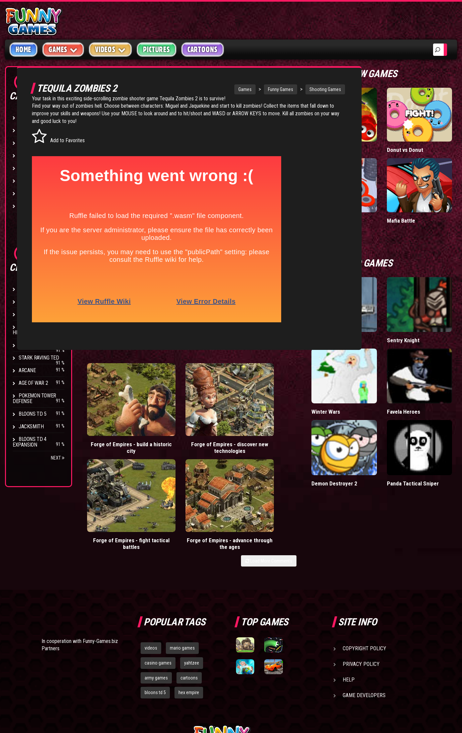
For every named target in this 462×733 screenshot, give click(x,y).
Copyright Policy (364, 556)
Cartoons (202, 49)
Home (23, 49)
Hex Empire (32, 314)
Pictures (156, 49)
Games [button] (63, 49)
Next (57, 458)
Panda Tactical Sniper (428, 397)
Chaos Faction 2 (37, 345)
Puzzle (27, 130)
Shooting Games (324, 89)
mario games (182, 555)
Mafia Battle (433, 184)
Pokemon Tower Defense (34, 398)
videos (151, 555)
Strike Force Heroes (31, 330)
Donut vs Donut (429, 138)
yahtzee (191, 570)
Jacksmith (31, 426)
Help (349, 587)
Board (26, 206)
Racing (27, 168)
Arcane (27, 370)
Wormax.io (388, 134)
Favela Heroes (427, 343)
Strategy (30, 193)
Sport (26, 180)
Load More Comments (332, 436)
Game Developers (364, 602)
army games (156, 585)
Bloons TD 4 (33, 289)
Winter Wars (390, 339)
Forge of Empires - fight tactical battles (256, 413)
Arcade (27, 117)
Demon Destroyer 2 (390, 394)
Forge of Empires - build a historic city (116, 413)
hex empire (188, 600)
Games (244, 89)
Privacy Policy (361, 571)
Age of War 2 (33, 383)
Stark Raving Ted (39, 358)
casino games (158, 570)
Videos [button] (110, 49)
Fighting (29, 155)
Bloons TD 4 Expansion (30, 442)
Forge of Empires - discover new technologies (187, 416)
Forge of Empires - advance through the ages (326, 416)
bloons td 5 (155, 600)
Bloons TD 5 (33, 414)
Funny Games (279, 89)
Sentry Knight (435, 288)
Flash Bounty (35, 301)
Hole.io (384, 184)
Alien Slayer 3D (390, 292)
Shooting (30, 143)
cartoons (189, 585)
